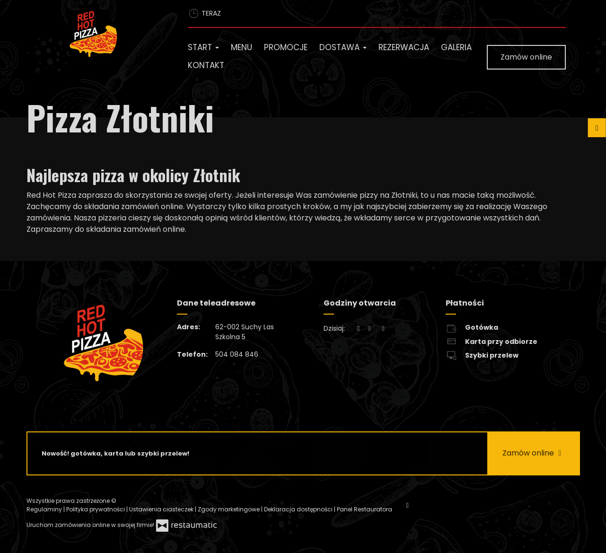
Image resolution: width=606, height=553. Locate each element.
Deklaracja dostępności (299, 509)
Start (203, 47)
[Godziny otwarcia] (383, 328)
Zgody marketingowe (229, 509)
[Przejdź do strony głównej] (112, 36)
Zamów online (526, 57)
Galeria (456, 47)
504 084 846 (236, 354)
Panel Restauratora (364, 509)
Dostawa (343, 47)
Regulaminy (44, 509)
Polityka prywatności (96, 509)
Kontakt (206, 65)
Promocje (285, 47)
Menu (241, 47)
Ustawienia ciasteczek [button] (162, 509)
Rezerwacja (403, 47)
